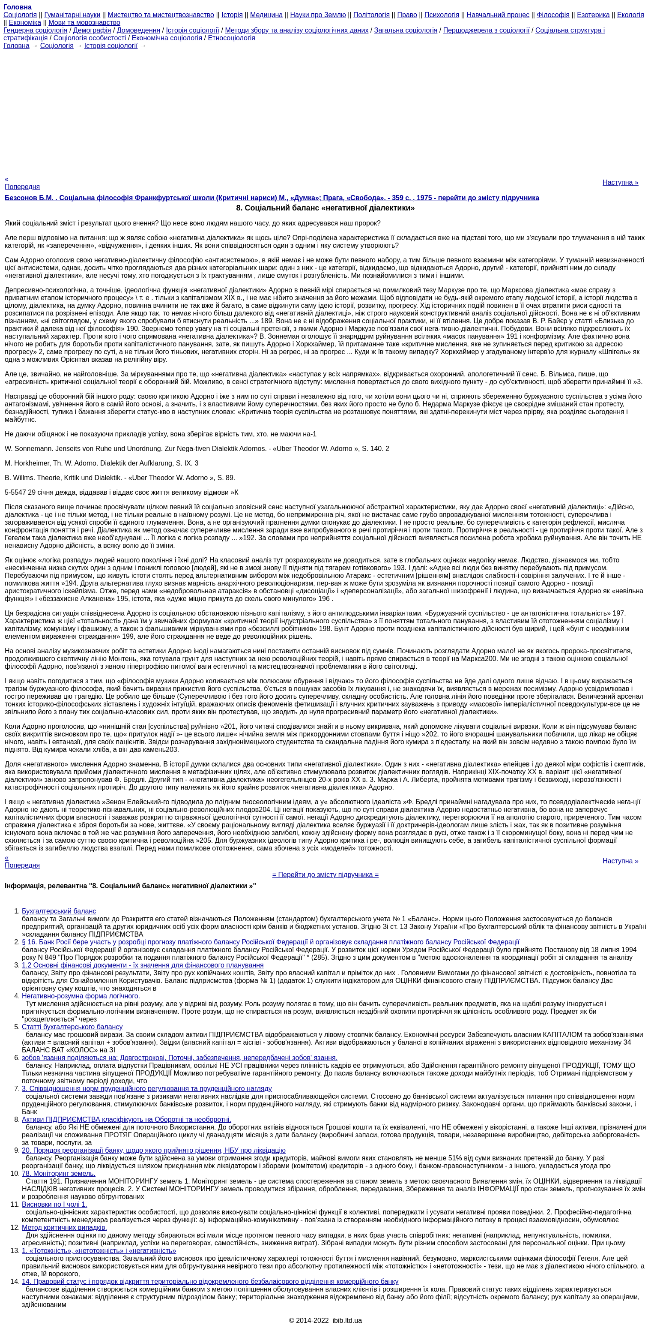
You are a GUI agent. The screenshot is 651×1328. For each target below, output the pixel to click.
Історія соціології (192, 30)
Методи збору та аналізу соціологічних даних (296, 30)
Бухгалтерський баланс (59, 911)
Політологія (371, 14)
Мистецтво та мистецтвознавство (161, 14)
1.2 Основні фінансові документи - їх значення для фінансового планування (143, 965)
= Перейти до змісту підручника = (325, 874)
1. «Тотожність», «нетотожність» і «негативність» (99, 1250)
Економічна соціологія (167, 38)
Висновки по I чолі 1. (54, 1204)
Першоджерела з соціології (486, 30)
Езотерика (593, 14)
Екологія (630, 14)
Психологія (441, 14)
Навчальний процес (498, 14)
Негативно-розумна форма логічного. (81, 996)
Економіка (25, 22)
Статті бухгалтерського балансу (72, 1027)
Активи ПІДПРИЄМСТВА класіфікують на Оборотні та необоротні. (126, 1119)
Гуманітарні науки (72, 14)
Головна (16, 45)
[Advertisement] (325, 110)
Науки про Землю (318, 14)
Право (407, 14)
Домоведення (138, 30)
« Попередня (22, 182)
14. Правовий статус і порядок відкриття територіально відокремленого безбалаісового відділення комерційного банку (210, 1281)
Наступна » (621, 182)
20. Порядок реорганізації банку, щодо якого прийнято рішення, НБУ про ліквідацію (154, 1150)
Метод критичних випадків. (64, 1227)
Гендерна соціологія (35, 30)
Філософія (553, 14)
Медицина (266, 14)
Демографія (92, 30)
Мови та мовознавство (84, 22)
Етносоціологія (231, 38)
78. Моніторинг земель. (59, 1173)
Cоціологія (20, 14)
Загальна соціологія (406, 30)
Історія (232, 14)
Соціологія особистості (90, 38)
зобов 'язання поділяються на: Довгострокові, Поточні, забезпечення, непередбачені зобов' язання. (179, 1057)
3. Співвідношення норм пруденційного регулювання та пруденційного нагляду (147, 1088)
